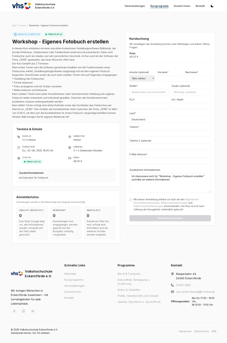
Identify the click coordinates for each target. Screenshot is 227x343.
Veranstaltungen (74, 285)
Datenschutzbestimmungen (148, 206)
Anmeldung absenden (170, 218)
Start (14, 25)
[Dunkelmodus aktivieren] (212, 6)
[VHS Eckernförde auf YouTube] (33, 311)
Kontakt (69, 297)
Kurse (23, 25)
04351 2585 (183, 285)
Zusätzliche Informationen (144, 169)
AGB (214, 331)
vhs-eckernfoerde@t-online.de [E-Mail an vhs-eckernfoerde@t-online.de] (195, 291)
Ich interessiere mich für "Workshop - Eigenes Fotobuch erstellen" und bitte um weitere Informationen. (170, 183)
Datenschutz (201, 331)
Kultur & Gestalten (129, 289)
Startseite (70, 273)
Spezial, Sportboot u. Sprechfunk (139, 301)
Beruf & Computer (129, 273)
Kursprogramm (73, 279)
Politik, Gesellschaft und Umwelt (138, 295)
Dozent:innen (72, 291)
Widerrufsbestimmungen (174, 202)
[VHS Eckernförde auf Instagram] (23, 311)
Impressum (185, 331)
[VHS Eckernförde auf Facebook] (14, 311)
